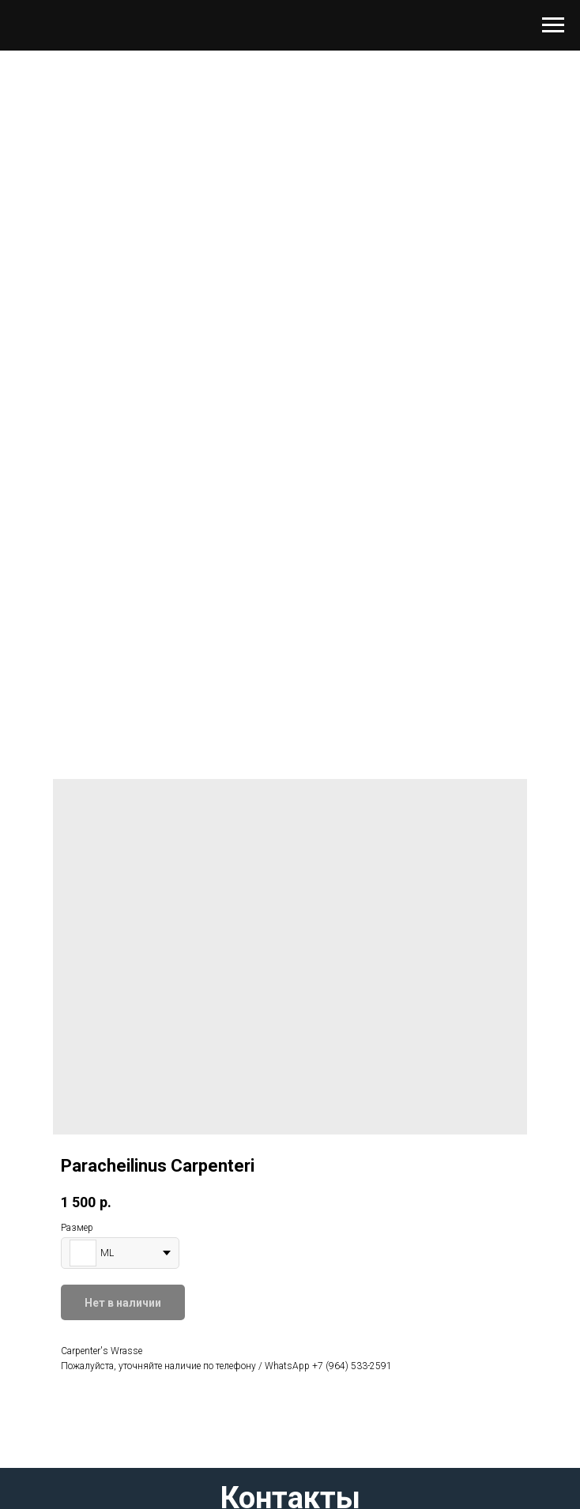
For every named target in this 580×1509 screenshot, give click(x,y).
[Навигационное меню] (553, 25)
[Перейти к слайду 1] (290, 660)
